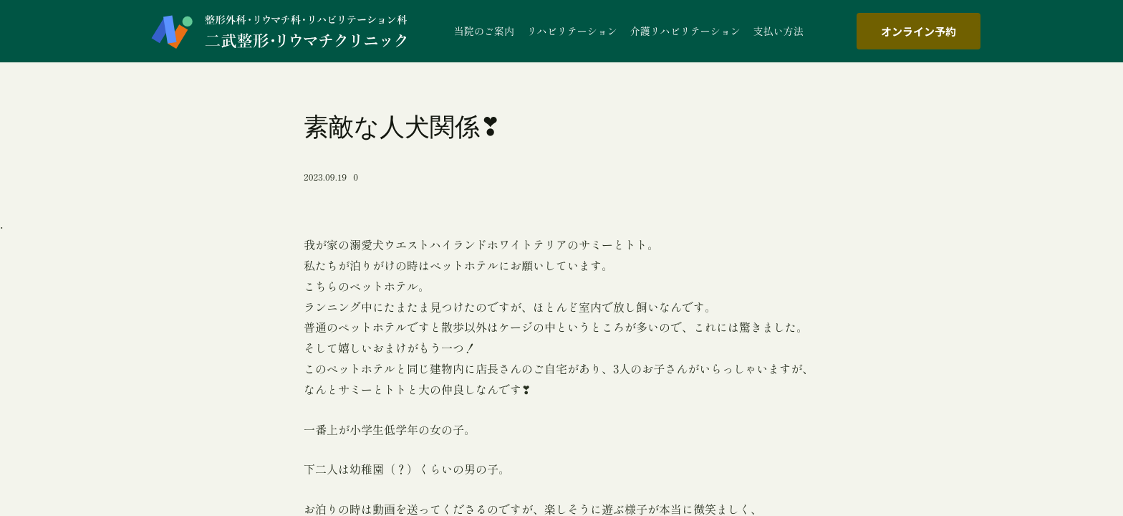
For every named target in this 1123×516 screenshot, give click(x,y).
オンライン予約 (918, 31)
